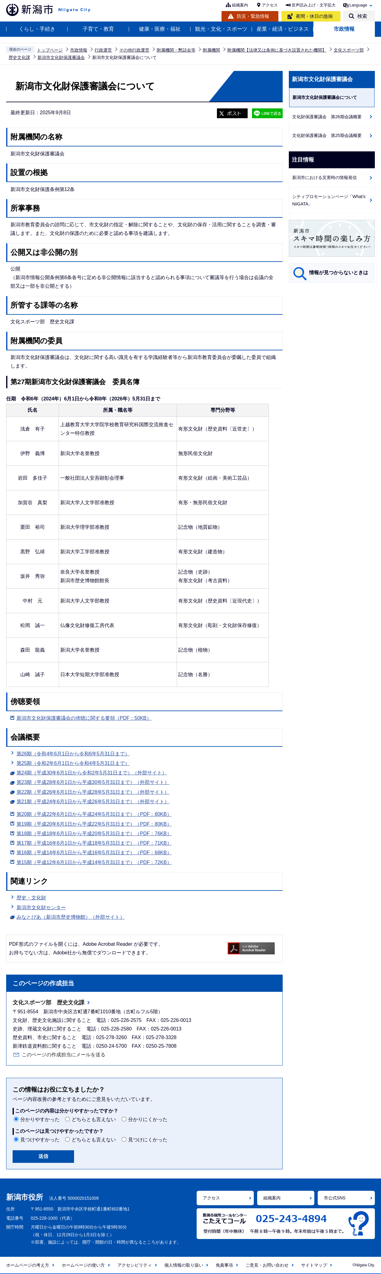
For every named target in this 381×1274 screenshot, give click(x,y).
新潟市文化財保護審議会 (61, 57)
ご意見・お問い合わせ (267, 1265)
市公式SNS (335, 1197)
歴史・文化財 (31, 897)
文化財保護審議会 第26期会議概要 (327, 116)
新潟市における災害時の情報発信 (324, 177)
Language (358, 5)
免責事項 (224, 1265)
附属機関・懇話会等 (176, 50)
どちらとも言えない (94, 1119)
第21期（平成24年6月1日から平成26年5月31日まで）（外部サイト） (93, 800)
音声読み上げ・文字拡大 (314, 5)
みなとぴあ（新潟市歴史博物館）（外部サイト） (71, 916)
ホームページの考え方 (27, 1265)
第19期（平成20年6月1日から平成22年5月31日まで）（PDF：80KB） (94, 824)
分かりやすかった (40, 1119)
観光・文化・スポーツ (221, 29)
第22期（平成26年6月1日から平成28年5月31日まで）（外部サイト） (93, 791)
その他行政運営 (134, 50)
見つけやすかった (40, 1139)
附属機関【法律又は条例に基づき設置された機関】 (276, 50)
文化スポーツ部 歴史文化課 (48, 1002)
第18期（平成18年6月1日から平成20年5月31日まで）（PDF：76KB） (94, 833)
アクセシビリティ (134, 1265)
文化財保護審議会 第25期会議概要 (327, 135)
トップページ (50, 50)
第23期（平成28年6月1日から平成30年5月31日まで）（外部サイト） (93, 781)
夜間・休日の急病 (314, 16)
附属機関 (211, 50)
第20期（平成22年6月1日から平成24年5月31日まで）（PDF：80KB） (94, 814)
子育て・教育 (98, 29)
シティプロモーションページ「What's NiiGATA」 (328, 200)
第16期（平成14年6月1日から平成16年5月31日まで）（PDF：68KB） (94, 852)
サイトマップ (314, 1265)
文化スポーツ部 (349, 50)
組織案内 (240, 5)
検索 (362, 16)
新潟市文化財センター (41, 907)
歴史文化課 (19, 57)
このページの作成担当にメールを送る (63, 1054)
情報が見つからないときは (338, 272)
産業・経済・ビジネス (283, 29)
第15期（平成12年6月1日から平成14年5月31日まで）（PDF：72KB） (94, 862)
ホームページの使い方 (83, 1265)
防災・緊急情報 (253, 16)
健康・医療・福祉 (160, 29)
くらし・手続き (37, 29)
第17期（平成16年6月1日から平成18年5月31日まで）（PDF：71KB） (94, 843)
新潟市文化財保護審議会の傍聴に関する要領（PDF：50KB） (84, 718)
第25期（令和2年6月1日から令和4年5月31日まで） (73, 763)
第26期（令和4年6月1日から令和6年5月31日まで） (73, 753)
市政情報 (344, 29)
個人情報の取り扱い (183, 1265)
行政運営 (103, 50)
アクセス (270, 5)
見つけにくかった (147, 1139)
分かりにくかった (147, 1119)
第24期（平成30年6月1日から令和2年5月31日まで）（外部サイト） (92, 772)
